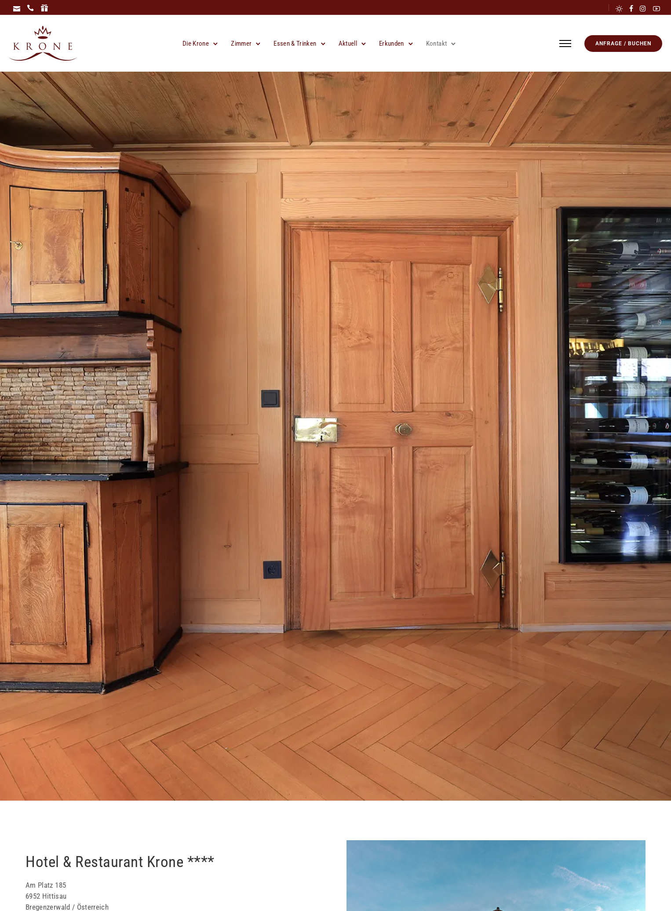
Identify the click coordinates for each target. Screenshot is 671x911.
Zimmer (241, 43)
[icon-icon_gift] (44, 8)
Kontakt (436, 43)
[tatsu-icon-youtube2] (656, 8)
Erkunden (391, 43)
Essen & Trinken (295, 43)
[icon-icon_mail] (16, 8)
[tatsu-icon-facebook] (631, 8)
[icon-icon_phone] (30, 8)
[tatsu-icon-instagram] (643, 8)
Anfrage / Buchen (623, 43)
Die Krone (195, 43)
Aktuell (348, 43)
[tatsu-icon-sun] (619, 8)
